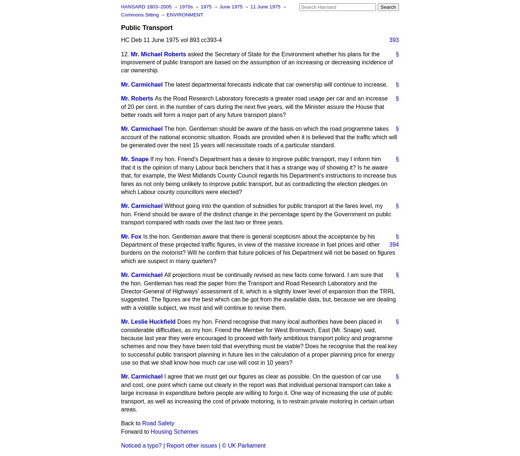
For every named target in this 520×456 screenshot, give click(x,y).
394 (394, 245)
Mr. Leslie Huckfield (148, 322)
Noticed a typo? (141, 445)
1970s (186, 7)
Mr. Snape (135, 159)
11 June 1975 (266, 7)
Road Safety (158, 423)
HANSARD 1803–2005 (146, 7)
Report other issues (191, 445)
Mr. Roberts (137, 98)
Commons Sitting (140, 15)
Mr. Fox (131, 236)
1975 (207, 7)
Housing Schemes (174, 432)
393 (394, 40)
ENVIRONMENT (185, 15)
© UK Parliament (243, 445)
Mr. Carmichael (142, 84)
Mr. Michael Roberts (158, 54)
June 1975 (231, 7)
